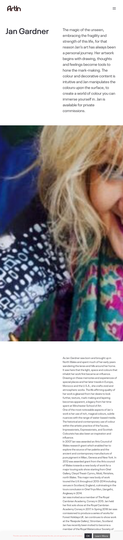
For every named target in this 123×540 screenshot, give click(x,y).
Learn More (101, 535)
